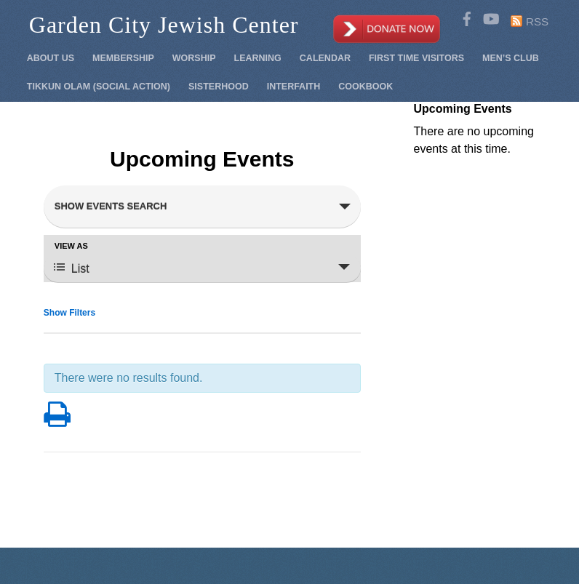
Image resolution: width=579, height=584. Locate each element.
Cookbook (365, 86)
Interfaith (294, 86)
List (71, 268)
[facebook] (467, 16)
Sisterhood (218, 86)
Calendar (325, 58)
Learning (257, 58)
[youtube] (490, 16)
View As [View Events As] (71, 246)
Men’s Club (510, 58)
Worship (194, 58)
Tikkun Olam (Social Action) (98, 86)
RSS (537, 21)
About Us (50, 58)
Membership (123, 58)
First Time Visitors (416, 58)
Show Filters (69, 313)
